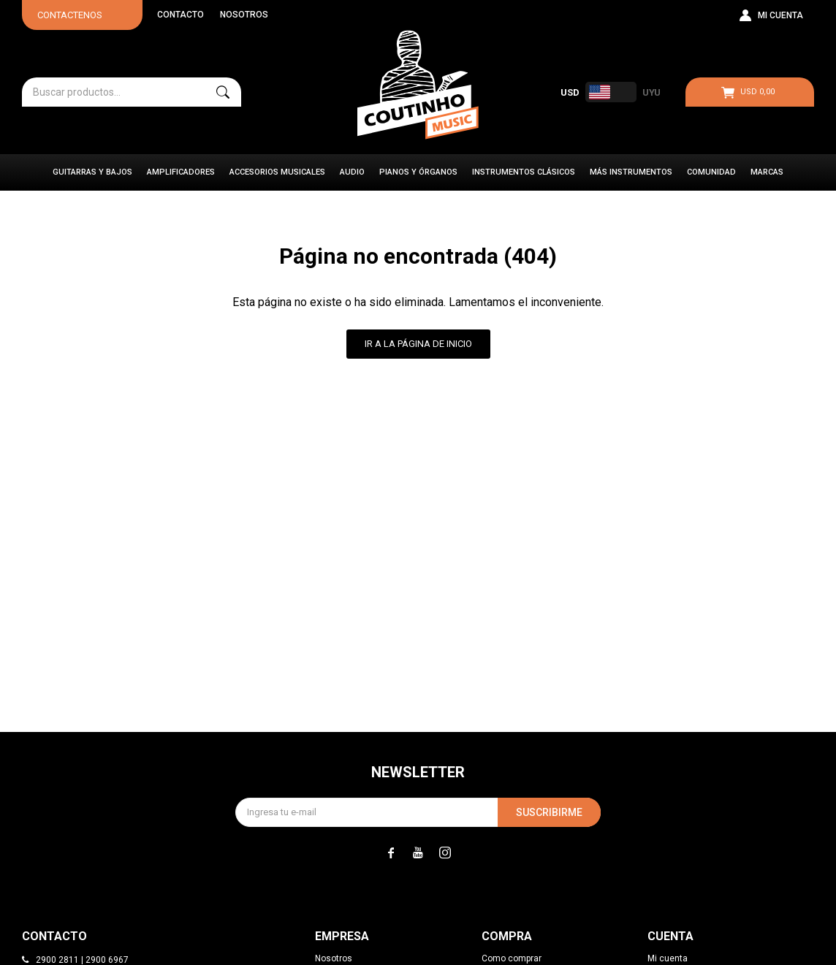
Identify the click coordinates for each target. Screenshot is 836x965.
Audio (352, 172)
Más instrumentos (631, 172)
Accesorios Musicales (277, 172)
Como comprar (512, 958)
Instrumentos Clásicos (523, 172)
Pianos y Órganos (418, 172)
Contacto (180, 14)
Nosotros (244, 14)
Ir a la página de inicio (418, 343)
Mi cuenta (667, 958)
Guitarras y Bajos (92, 172)
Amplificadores (181, 172)
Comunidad (711, 172)
